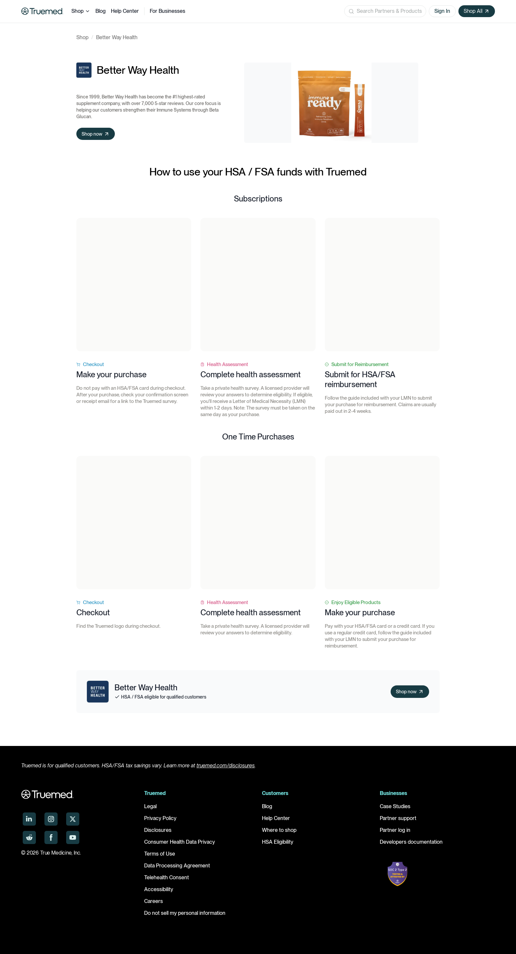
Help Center (125, 11)
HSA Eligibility (277, 842)
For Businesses (167, 11)
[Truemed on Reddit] (29, 837)
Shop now (97, 134)
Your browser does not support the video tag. (133, 284)
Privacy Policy (160, 818)
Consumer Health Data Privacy (179, 842)
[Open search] (385, 11)
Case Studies (395, 806)
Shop (80, 11)
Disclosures (157, 830)
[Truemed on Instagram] (51, 819)
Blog (100, 11)
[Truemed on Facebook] (51, 837)
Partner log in (395, 830)
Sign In (442, 11)
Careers (153, 901)
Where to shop (279, 830)
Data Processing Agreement (177, 865)
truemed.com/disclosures (225, 765)
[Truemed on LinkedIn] (29, 819)
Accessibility (158, 889)
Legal (150, 806)
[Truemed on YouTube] (72, 837)
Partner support (398, 818)
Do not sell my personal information (184, 913)
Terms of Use (159, 854)
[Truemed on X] (72, 819)
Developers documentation (411, 842)
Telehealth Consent (166, 877)
